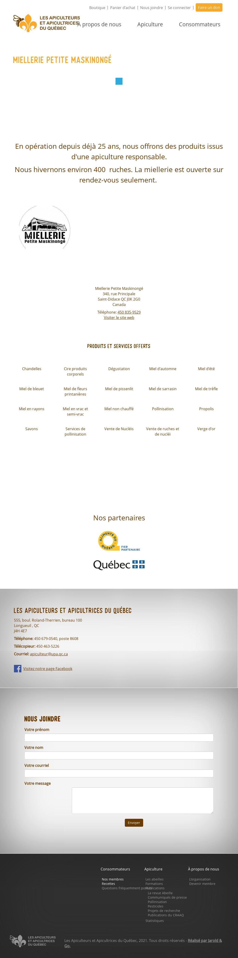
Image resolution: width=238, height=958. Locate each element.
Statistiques (154, 920)
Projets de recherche (164, 910)
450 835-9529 (129, 312)
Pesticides (155, 906)
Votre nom (33, 747)
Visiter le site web (119, 317)
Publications (155, 888)
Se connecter (179, 8)
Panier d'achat (122, 8)
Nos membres (113, 879)
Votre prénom (36, 729)
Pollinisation (157, 902)
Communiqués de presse (167, 897)
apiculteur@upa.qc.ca (49, 654)
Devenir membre (202, 883)
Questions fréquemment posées (127, 888)
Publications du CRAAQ (166, 915)
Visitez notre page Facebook (47, 668)
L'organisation (200, 879)
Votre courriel (36, 765)
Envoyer (134, 822)
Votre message (37, 783)
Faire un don (209, 7)
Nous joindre (151, 8)
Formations (154, 883)
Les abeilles (154, 879)
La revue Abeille (160, 893)
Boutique (97, 8)
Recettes (108, 883)
